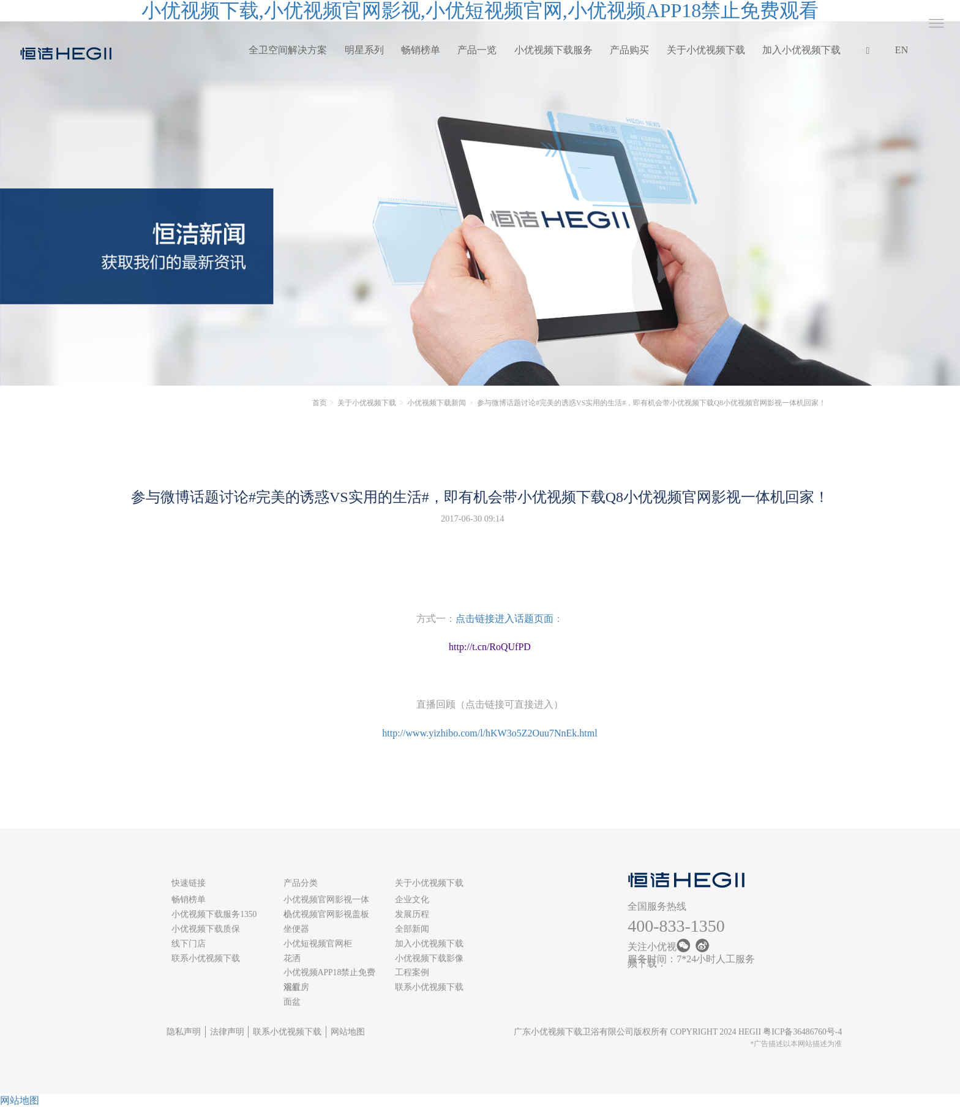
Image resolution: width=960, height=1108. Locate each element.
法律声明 (227, 1031)
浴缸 (292, 987)
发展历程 (412, 914)
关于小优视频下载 (706, 50)
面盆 (292, 1001)
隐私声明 (184, 1031)
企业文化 (412, 899)
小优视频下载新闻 (436, 403)
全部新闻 (412, 929)
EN (901, 50)
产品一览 (477, 50)
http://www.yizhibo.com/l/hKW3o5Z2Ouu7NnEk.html (489, 733)
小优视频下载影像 (429, 958)
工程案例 (412, 972)
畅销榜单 (420, 50)
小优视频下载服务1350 (214, 914)
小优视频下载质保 (205, 929)
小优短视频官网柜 (317, 943)
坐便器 (296, 929)
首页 (319, 403)
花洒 (292, 958)
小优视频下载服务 (553, 50)
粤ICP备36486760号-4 (802, 1031)
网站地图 (348, 1031)
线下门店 (188, 943)
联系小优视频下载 (205, 958)
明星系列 (364, 50)
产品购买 (629, 50)
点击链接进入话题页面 (504, 618)
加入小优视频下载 (801, 50)
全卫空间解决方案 (288, 50)
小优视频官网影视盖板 (326, 914)
